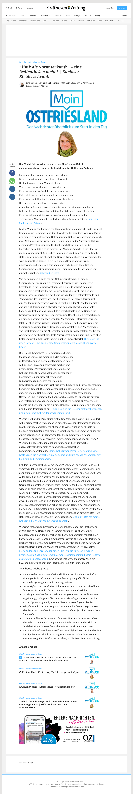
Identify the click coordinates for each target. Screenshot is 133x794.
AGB (30, 784)
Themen (32, 15)
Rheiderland (54, 20)
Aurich (64, 20)
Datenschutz (38, 784)
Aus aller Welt (35, 20)
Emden (72, 20)
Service (88, 15)
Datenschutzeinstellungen (94, 784)
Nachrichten (11, 15)
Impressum (49, 784)
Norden (81, 20)
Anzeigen (77, 15)
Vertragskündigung (75, 784)
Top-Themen (11, 20)
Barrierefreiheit (60, 784)
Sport (100, 20)
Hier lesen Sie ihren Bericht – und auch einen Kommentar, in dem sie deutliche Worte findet (59, 342)
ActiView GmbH (78, 786)
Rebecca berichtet (49, 272)
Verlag (97, 15)
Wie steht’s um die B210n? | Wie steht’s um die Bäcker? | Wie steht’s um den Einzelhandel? (47, 659)
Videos (22, 15)
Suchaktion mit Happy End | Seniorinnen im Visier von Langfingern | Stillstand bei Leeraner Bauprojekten (48, 704)
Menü (8, 7)
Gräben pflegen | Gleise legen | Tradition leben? (47, 686)
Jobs (68, 15)
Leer (44, 20)
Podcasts (58, 15)
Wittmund (91, 20)
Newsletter (29, 8)
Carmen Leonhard (51, 82)
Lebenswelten (45, 15)
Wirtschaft (109, 20)
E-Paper (19, 8)
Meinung (120, 20)
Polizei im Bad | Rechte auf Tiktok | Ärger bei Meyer (49, 672)
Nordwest (23, 20)
